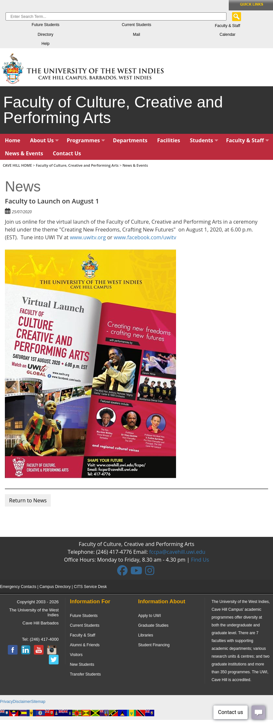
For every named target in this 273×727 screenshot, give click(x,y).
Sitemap (38, 701)
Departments (130, 140)
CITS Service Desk (90, 586)
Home (12, 140)
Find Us (200, 559)
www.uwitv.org (88, 237)
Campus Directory (55, 586)
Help (45, 43)
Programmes (86, 140)
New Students (82, 664)
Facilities (168, 140)
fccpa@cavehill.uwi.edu (177, 551)
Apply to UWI (149, 615)
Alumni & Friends (85, 645)
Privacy (6, 701)
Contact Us (67, 153)
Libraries (145, 635)
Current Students (136, 24)
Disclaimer (22, 701)
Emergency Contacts (18, 586)
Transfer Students (85, 674)
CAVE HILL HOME (18, 165)
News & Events (24, 153)
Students (204, 140)
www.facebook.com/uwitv (145, 237)
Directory (45, 34)
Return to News (28, 500)
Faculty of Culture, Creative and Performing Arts (77, 165)
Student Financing (154, 645)
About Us (44, 140)
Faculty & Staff (227, 25)
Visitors (76, 654)
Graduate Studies (153, 625)
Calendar (228, 34)
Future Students (45, 24)
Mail (136, 34)
